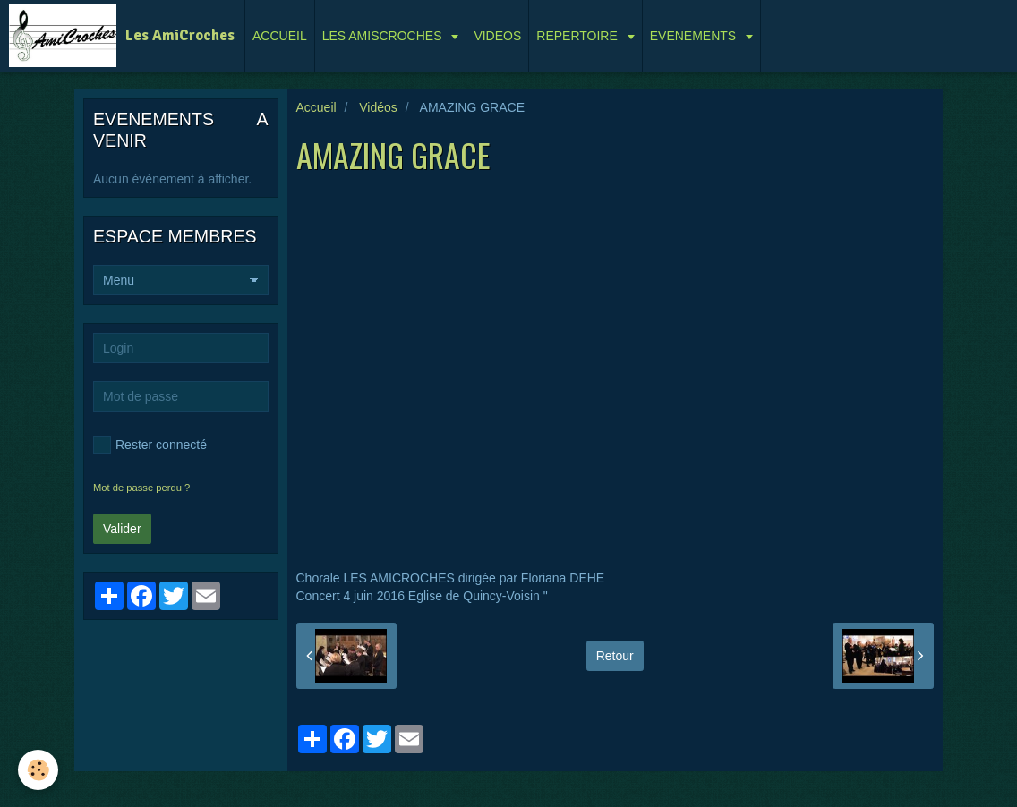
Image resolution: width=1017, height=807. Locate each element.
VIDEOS (497, 36)
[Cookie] (38, 770)
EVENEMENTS (694, 36)
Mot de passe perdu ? (141, 487)
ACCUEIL (279, 36)
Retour (615, 656)
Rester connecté (150, 445)
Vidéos (378, 107)
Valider (122, 529)
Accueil (316, 107)
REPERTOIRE (578, 36)
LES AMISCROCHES (384, 36)
